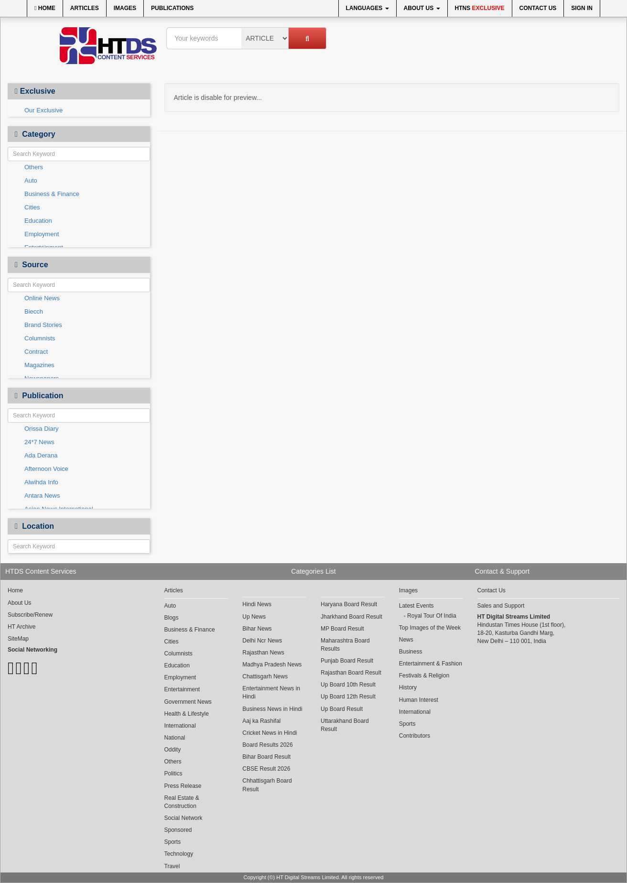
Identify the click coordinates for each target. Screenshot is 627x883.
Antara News (42, 495)
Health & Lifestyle (186, 713)
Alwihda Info (41, 482)
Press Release (183, 786)
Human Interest (418, 700)
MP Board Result (342, 628)
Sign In (582, 8)
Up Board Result (342, 709)
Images (125, 8)
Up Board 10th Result (348, 684)
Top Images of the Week (430, 627)
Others (33, 167)
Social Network (183, 818)
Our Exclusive (43, 110)
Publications (172, 8)
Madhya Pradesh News (272, 664)
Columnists (39, 338)
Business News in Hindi (272, 709)
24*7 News (39, 442)
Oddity (172, 749)
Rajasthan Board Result (351, 672)
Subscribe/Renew (30, 614)
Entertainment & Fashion (430, 663)
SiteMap (18, 638)
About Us (422, 8)
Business (410, 651)
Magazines (39, 365)
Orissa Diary (41, 428)
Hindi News (256, 604)
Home (44, 8)
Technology (179, 853)
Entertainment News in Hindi (271, 692)
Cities (32, 207)
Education (38, 220)
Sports (172, 842)
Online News (42, 298)
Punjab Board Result (347, 660)
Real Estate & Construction (181, 802)
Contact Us (538, 8)
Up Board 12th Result (348, 696)
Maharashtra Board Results (345, 644)
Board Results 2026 (267, 744)
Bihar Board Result (266, 756)
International (180, 725)
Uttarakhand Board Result (345, 725)
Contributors (414, 735)
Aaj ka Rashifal (261, 721)
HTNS (480, 8)
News (406, 639)
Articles (84, 8)
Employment (41, 234)
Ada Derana (40, 455)
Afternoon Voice (46, 468)
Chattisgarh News (265, 676)
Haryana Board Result (349, 604)
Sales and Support (501, 605)
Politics (173, 773)
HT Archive (21, 626)
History (408, 687)
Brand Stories (43, 324)
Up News (254, 616)
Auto (30, 180)
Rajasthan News (263, 652)
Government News (188, 701)
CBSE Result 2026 (266, 768)
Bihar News (256, 628)
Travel (172, 866)
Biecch (33, 311)
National (174, 737)
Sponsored (178, 830)
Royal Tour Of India (431, 615)
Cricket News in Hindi (269, 733)
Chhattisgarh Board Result (267, 784)
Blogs (171, 617)
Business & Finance (51, 193)
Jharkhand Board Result (351, 616)
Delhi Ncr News (262, 640)
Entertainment (182, 689)
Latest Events (416, 605)
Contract (36, 351)
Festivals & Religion (424, 675)
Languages (367, 8)
